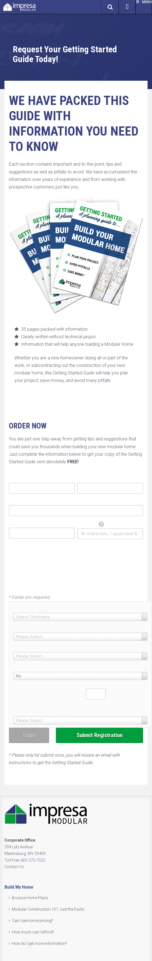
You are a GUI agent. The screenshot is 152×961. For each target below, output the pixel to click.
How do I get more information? (39, 943)
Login (29, 735)
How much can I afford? (33, 932)
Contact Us (14, 866)
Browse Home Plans (30, 898)
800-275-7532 (33, 860)
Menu (144, 2)
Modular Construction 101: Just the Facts (48, 909)
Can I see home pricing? (32, 920)
